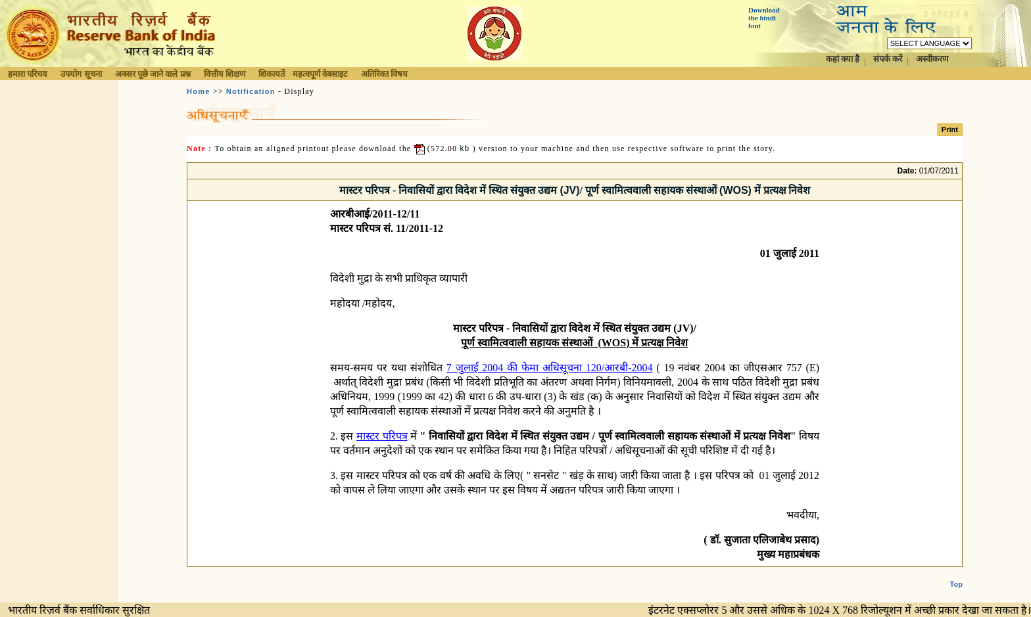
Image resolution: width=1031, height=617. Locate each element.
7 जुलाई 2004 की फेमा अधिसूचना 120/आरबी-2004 (549, 367)
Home (198, 91)
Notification (251, 91)
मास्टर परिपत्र (382, 436)
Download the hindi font (764, 18)
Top (956, 574)
